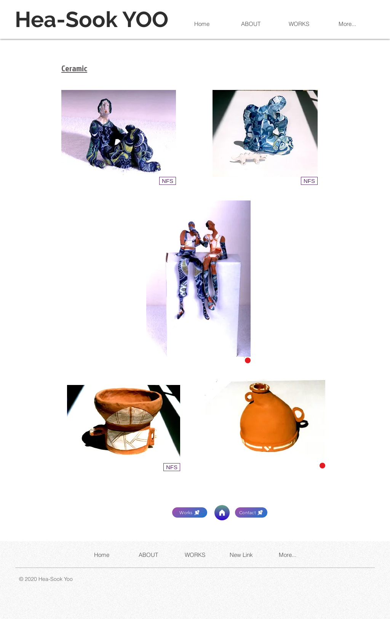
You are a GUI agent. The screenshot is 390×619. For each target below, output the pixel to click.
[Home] (222, 512)
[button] (167, 181)
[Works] (189, 512)
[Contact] (251, 512)
